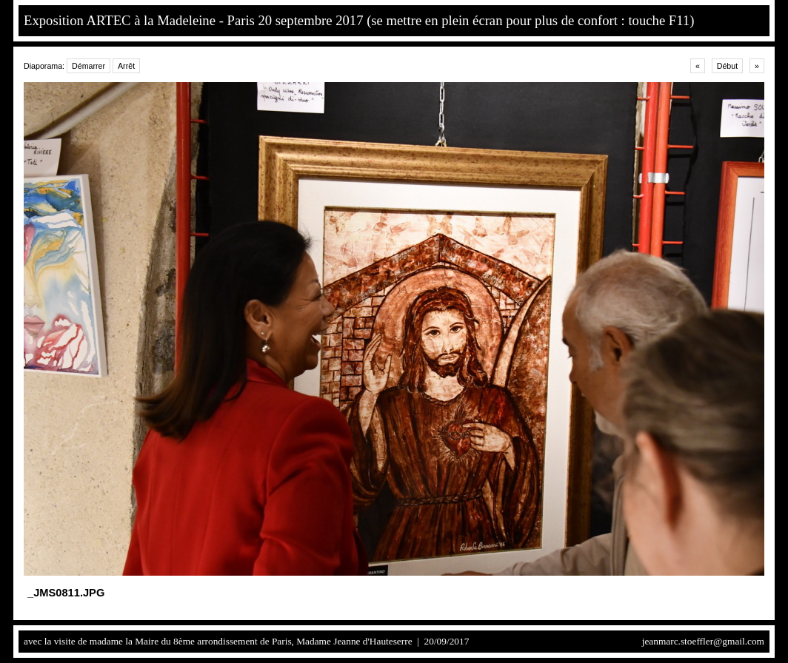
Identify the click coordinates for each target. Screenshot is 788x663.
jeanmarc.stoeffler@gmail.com (703, 641)
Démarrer (88, 65)
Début (727, 65)
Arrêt (126, 65)
